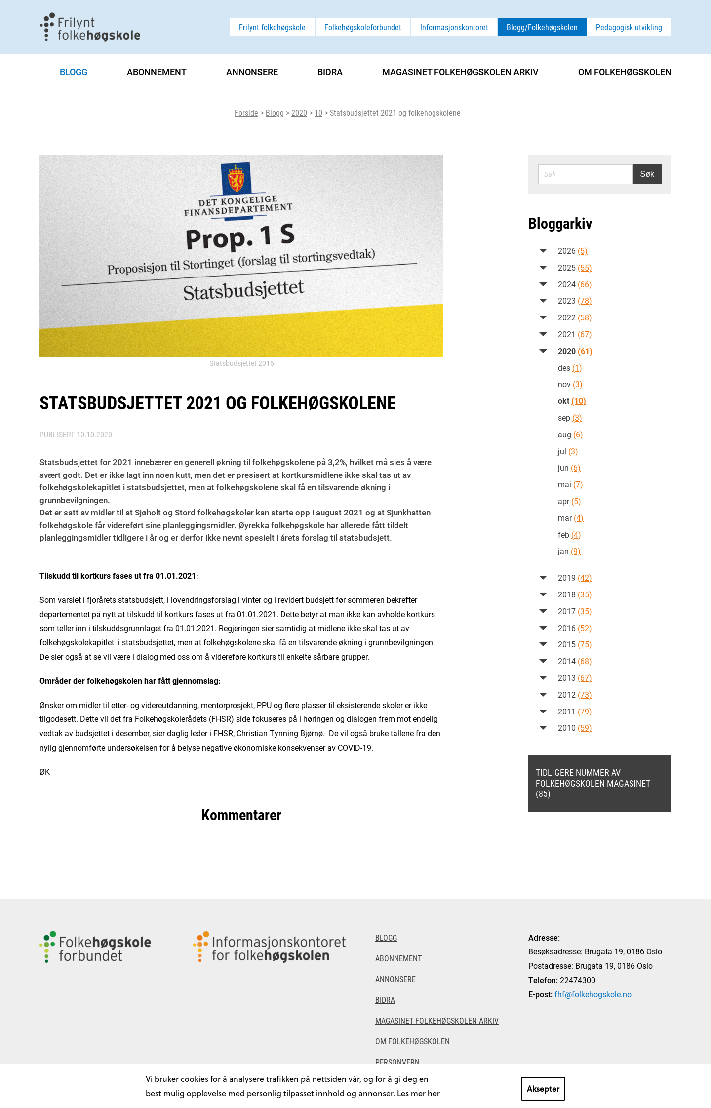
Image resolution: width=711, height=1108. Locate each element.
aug (570, 434)
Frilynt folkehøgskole (272, 27)
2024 (575, 284)
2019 (575, 577)
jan (569, 551)
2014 (575, 661)
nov (570, 384)
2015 (575, 644)
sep (570, 417)
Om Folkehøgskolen (625, 72)
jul (568, 451)
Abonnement (157, 72)
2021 (575, 334)
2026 (573, 250)
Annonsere (252, 72)
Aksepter (543, 1088)
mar (571, 518)
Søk (647, 174)
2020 (299, 112)
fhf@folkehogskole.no (593, 994)
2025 (575, 267)
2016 (575, 628)
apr (569, 501)
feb (569, 534)
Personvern (397, 1062)
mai (570, 484)
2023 (575, 300)
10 (318, 112)
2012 (575, 694)
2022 (575, 317)
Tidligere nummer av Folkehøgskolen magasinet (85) (593, 782)
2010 (575, 727)
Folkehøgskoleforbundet (362, 27)
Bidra (330, 72)
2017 (575, 611)
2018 (575, 594)
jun (569, 467)
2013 (575, 678)
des (570, 367)
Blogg (275, 112)
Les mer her (418, 1093)
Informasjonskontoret (454, 27)
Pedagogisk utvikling (629, 27)
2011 (575, 711)
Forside (246, 112)
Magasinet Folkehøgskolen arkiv (460, 72)
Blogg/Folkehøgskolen (542, 27)
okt (572, 401)
